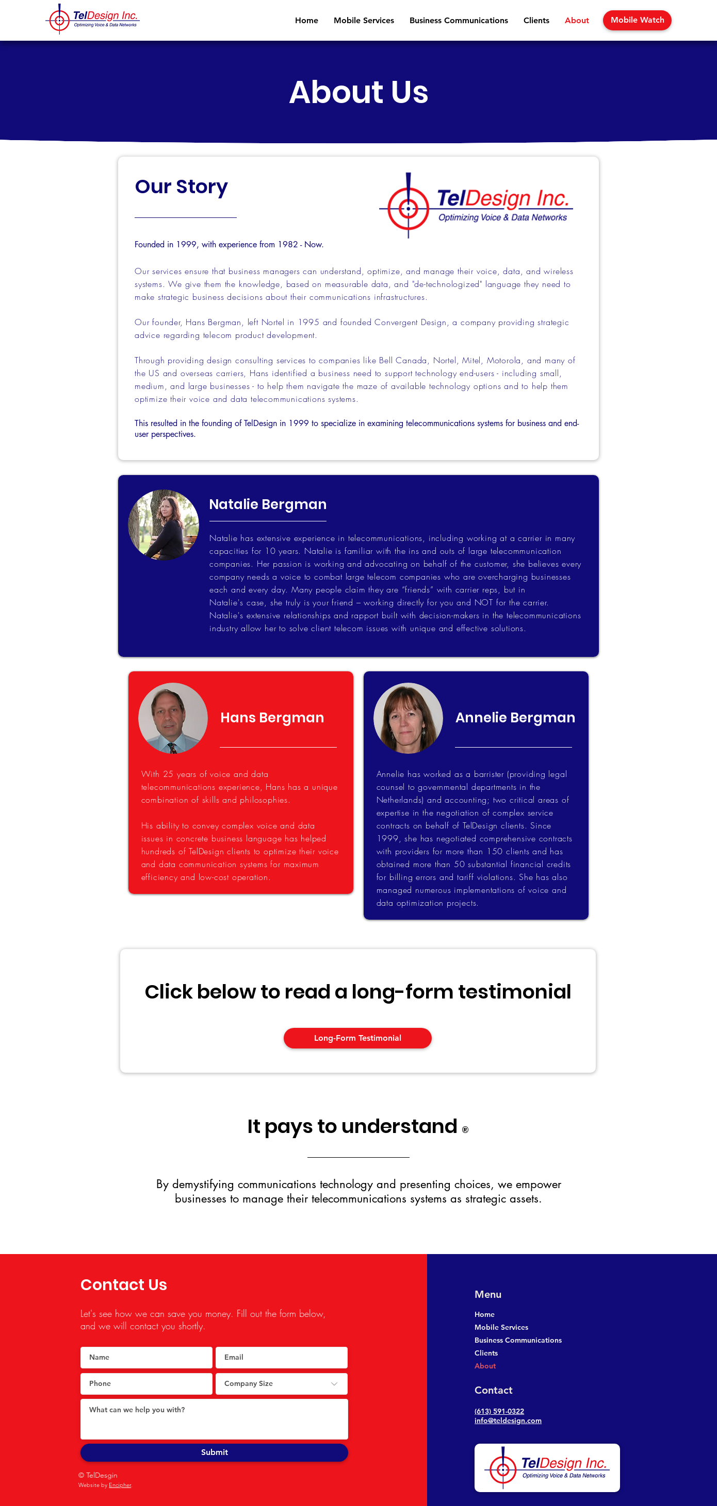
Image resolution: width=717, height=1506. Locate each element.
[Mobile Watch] (637, 20)
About (485, 1365)
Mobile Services (501, 1327)
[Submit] (214, 1453)
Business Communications (518, 1340)
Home (485, 1314)
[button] (364, 20)
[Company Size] (282, 1384)
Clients (486, 1353)
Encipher (120, 1484)
